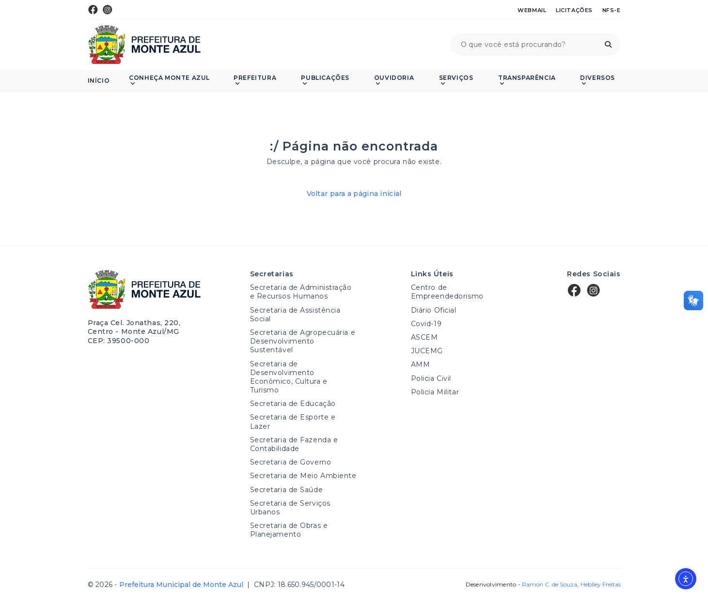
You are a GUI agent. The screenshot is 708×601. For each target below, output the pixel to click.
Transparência (527, 80)
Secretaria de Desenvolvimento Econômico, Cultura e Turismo (289, 377)
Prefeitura (255, 80)
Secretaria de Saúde (286, 489)
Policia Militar (435, 392)
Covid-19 (426, 323)
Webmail (532, 10)
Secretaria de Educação (293, 403)
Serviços (456, 80)
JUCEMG (427, 350)
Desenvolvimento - (521, 584)
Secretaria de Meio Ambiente (303, 475)
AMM (420, 364)
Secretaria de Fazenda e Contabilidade (294, 444)
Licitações (574, 10)
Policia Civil (431, 378)
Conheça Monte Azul (169, 80)
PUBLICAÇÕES (325, 80)
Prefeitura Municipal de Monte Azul (145, 44)
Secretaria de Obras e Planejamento (289, 530)
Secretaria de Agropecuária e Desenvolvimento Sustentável (303, 341)
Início (99, 81)
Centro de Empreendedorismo (447, 291)
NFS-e (611, 10)
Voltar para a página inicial (354, 193)
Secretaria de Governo (290, 462)
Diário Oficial (433, 310)
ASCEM (424, 337)
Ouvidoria (394, 80)
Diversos (597, 80)
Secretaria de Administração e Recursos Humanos (301, 291)
